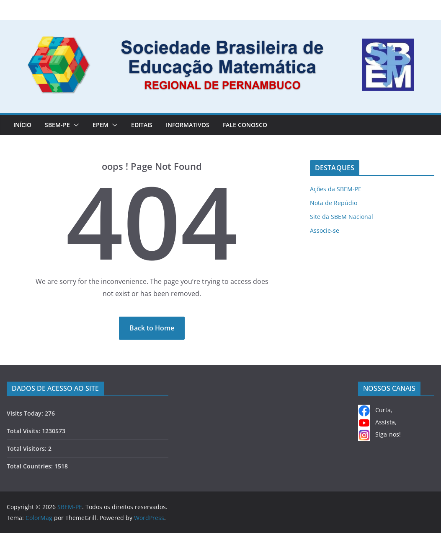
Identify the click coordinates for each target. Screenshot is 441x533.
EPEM (100, 125)
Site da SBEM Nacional (341, 217)
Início (22, 125)
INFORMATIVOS (187, 125)
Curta (374, 410)
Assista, (377, 422)
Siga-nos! (379, 434)
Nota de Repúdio (333, 203)
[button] (74, 125)
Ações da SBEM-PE (335, 189)
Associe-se (324, 230)
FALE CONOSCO (245, 125)
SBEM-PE (57, 125)
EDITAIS (141, 125)
